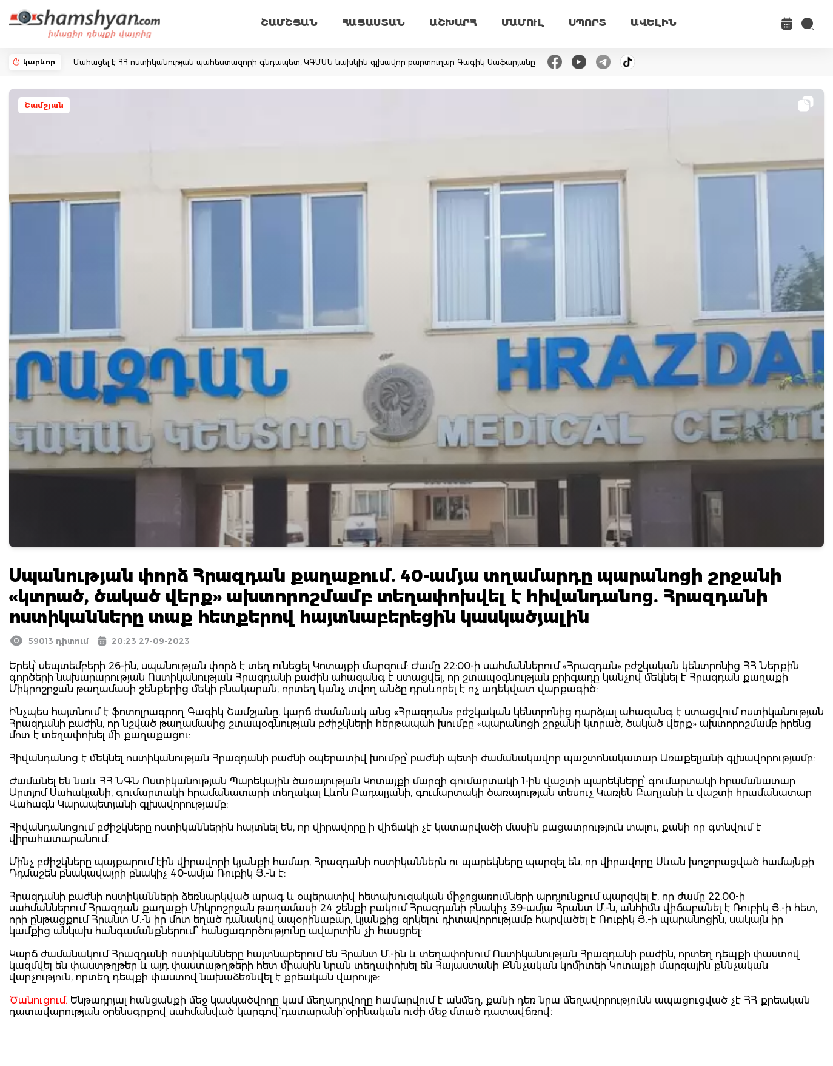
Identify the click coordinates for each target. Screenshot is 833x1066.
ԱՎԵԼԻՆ (654, 23)
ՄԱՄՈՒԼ (522, 23)
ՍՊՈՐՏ (587, 23)
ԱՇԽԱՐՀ (453, 23)
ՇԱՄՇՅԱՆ (289, 23)
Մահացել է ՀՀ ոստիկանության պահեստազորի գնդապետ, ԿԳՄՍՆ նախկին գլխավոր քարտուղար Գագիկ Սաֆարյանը (304, 62)
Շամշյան (44, 105)
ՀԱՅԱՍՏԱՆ (373, 23)
